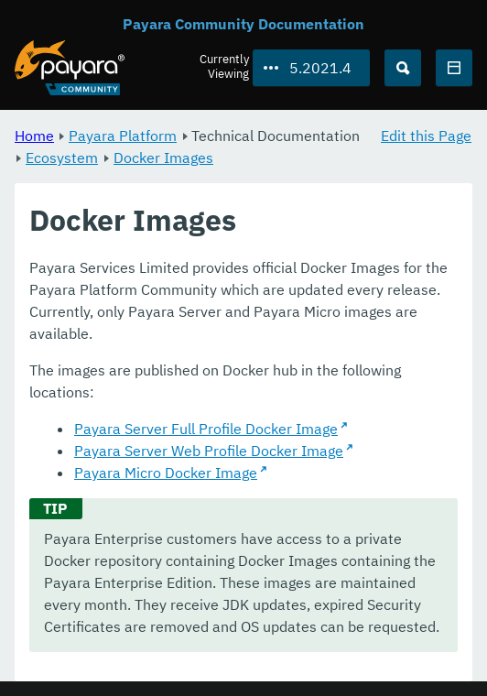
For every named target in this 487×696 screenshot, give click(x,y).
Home (34, 135)
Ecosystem (62, 157)
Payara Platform (123, 135)
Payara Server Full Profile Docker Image (206, 428)
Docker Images (163, 157)
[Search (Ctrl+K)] (402, 67)
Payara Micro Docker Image (165, 472)
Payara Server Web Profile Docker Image (208, 450)
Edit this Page (426, 135)
